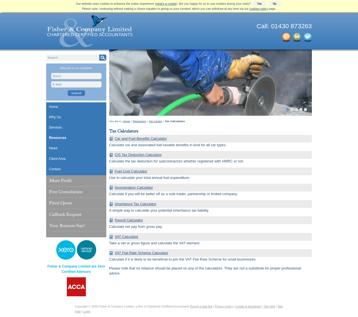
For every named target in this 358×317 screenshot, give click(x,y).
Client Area (57, 159)
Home (53, 107)
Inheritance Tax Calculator (135, 204)
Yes (259, 3)
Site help (269, 306)
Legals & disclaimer (248, 306)
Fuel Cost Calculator (131, 171)
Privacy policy (224, 306)
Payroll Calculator (129, 220)
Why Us (55, 117)
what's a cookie (166, 3)
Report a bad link (201, 306)
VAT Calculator (126, 237)
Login (86, 311)
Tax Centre (155, 121)
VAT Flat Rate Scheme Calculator (141, 253)
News (53, 148)
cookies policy (258, 8)
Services (55, 127)
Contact (55, 169)
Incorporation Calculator (134, 187)
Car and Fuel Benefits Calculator (141, 138)
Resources (57, 138)
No (275, 3)
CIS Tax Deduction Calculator (138, 155)
